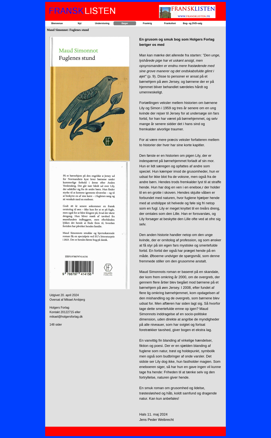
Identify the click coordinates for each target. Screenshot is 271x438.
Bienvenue (57, 23)
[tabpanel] (90, 183)
